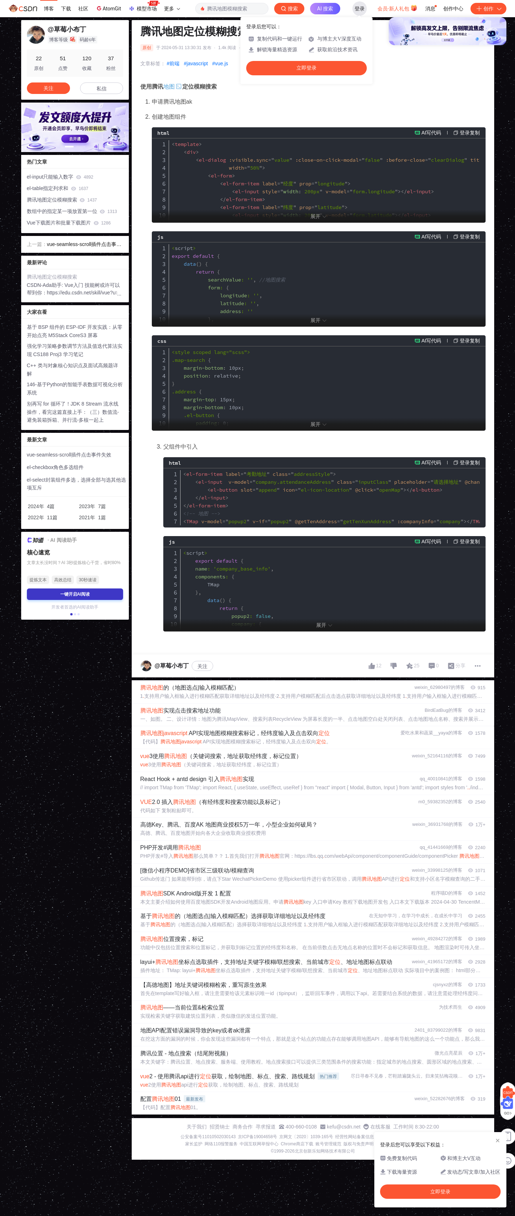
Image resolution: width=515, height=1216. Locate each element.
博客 (49, 8)
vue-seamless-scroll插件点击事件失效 (84, 245)
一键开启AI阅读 (75, 594)
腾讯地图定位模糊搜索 (62, 200)
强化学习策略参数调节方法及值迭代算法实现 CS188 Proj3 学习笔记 (74, 350)
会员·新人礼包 (397, 7)
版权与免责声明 (358, 1143)
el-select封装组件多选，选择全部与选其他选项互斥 (76, 484)
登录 (360, 8)
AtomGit (108, 8)
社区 (83, 8)
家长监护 (193, 1143)
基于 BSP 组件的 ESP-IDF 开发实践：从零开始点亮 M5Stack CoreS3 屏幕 (75, 331)
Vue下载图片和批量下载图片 (69, 223)
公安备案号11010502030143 (208, 1136)
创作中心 (453, 8)
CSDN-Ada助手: (46, 285)
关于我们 (197, 1127)
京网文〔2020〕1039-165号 (306, 1136)
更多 (172, 8)
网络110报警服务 (221, 1143)
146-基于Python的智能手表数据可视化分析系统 (75, 389)
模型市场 (144, 6)
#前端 (173, 63)
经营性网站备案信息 (354, 1136)
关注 (202, 666)
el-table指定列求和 (57, 188)
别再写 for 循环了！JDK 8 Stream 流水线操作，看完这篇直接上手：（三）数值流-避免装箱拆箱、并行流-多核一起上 (73, 412)
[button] (69, 146)
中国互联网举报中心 (259, 1143)
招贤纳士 (220, 1127)
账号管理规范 (328, 1143)
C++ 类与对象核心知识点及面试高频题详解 (72, 370)
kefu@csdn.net (344, 1127)
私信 (102, 88)
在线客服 (380, 1127)
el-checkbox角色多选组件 (55, 467)
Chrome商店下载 (297, 1143)
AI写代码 (431, 133)
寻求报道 (266, 1127)
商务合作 (243, 1127)
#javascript (196, 63)
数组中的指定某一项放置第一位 (72, 211)
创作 (488, 8)
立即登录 (306, 68)
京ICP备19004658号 (257, 1136)
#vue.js (220, 63)
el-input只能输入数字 (60, 177)
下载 (66, 8)
